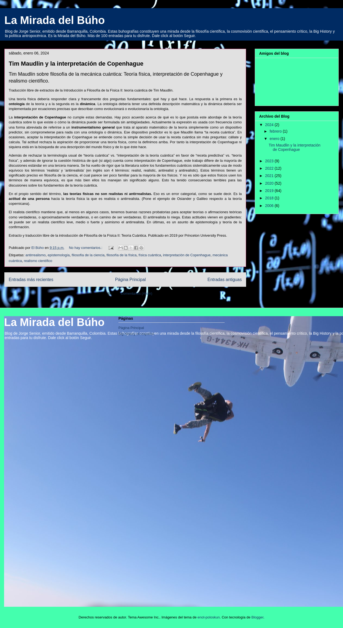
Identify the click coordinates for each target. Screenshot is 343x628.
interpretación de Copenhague (187, 255)
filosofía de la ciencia (88, 255)
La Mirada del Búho (54, 20)
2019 (270, 190)
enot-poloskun (208, 617)
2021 (270, 175)
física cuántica (150, 255)
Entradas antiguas (224, 279)
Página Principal (130, 279)
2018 (270, 198)
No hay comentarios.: (86, 248)
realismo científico (38, 261)
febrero (276, 131)
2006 (270, 205)
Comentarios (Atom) (136, 293)
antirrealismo (35, 255)
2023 (270, 161)
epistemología (59, 255)
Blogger (258, 617)
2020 (270, 183)
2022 (270, 168)
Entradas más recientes (31, 279)
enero (275, 138)
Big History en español (136, 334)
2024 (270, 125)
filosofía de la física (121, 255)
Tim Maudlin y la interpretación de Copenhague (76, 63)
